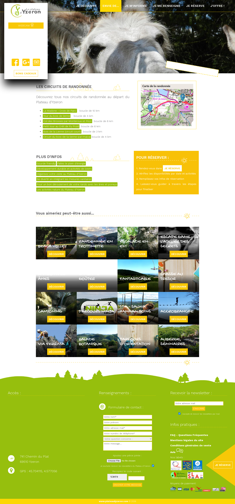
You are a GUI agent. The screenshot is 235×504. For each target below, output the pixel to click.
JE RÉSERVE (172, 168)
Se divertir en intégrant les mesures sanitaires (64, 179)
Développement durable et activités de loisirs (64, 168)
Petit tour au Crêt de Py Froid (61, 126)
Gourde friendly (46, 163)
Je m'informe (136, 5)
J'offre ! (217, 5)
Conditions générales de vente (190, 445)
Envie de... (110, 5)
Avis (176, 452)
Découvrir (56, 254)
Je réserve (195, 5)
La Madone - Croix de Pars (60, 110)
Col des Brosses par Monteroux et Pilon (67, 121)
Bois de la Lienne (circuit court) (62, 131)
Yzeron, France (26, 43)
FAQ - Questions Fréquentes (189, 435)
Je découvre (86, 5)
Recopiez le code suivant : (127, 471)
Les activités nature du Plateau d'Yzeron (61, 189)
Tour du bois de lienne (56, 115)
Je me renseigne (166, 5)
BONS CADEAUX (26, 73)
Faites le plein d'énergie (71, 163)
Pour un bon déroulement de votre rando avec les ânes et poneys (77, 184)
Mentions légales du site (186, 440)
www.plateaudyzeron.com (113, 501)
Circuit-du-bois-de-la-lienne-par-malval (67, 136)
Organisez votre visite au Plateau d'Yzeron (62, 173)
